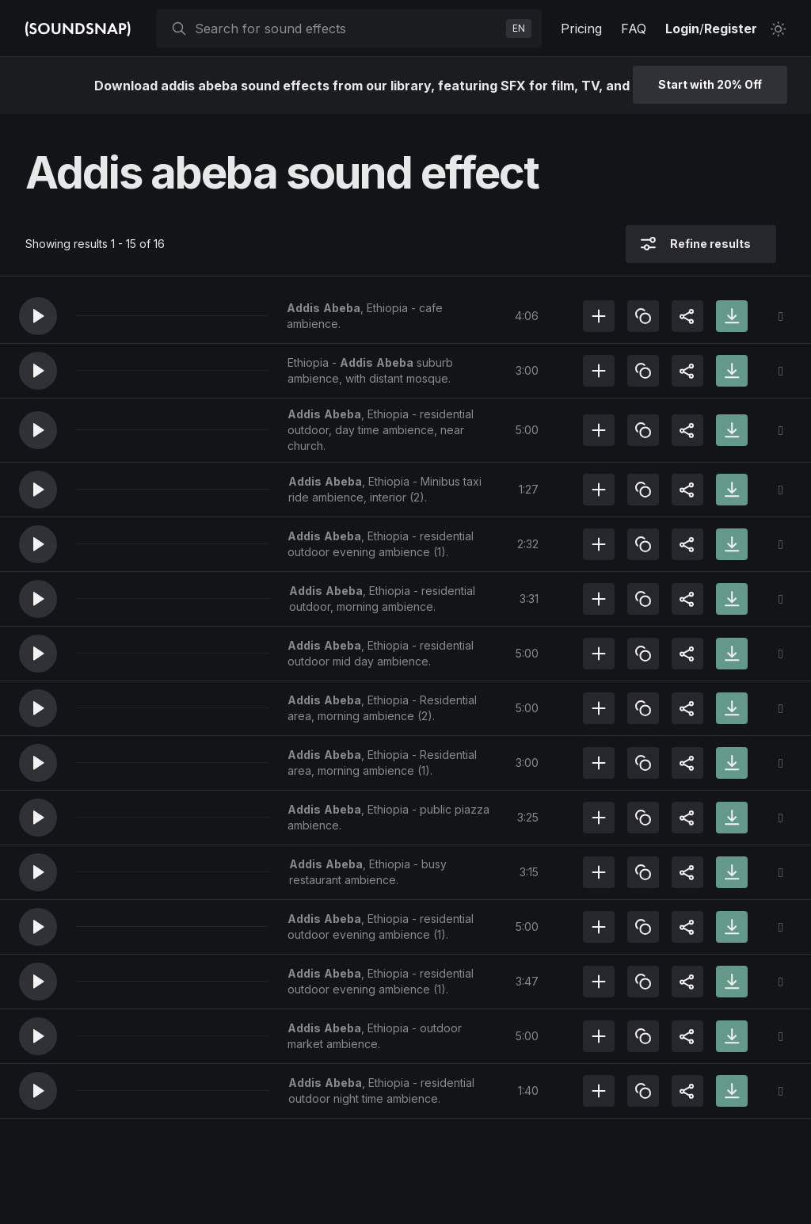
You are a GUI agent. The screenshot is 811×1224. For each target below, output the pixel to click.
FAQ (633, 28)
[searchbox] (347, 28)
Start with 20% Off (710, 84)
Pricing (581, 28)
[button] (38, 316)
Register (730, 28)
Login (682, 28)
